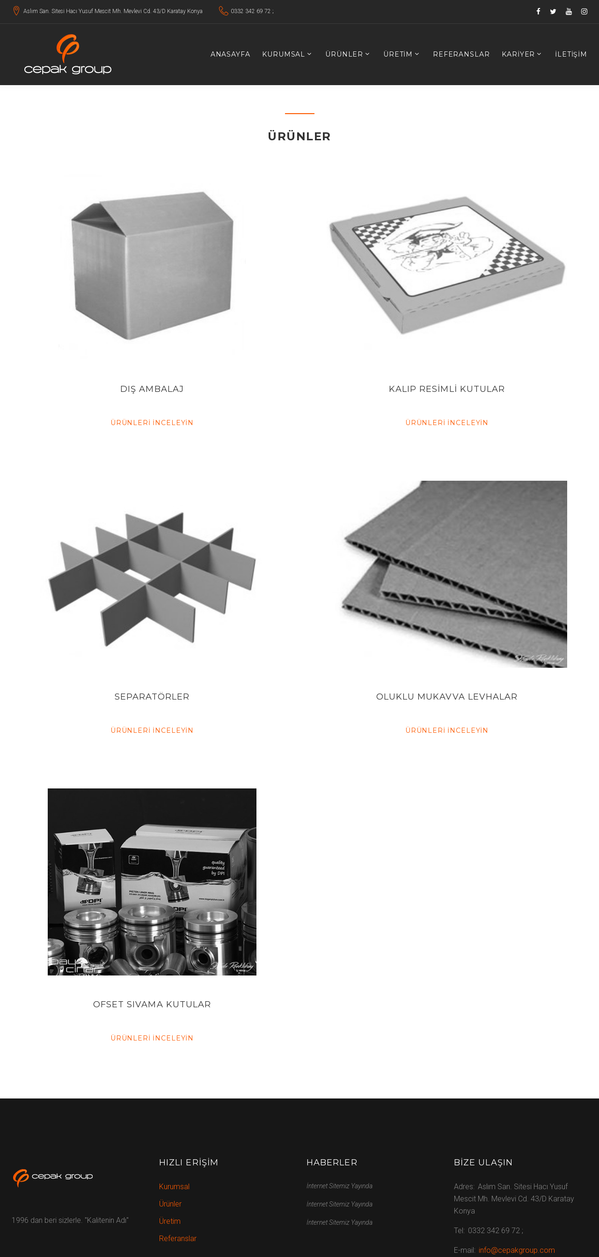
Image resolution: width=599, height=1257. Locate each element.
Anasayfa (230, 54)
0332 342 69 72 (251, 11)
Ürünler (344, 54)
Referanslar (461, 54)
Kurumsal (283, 54)
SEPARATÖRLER (152, 697)
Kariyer (518, 54)
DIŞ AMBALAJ (152, 389)
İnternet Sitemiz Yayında (340, 1186)
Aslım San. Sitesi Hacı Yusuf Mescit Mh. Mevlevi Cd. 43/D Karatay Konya (113, 11)
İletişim (571, 54)
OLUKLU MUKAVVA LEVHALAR (447, 697)
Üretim (398, 54)
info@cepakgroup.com (517, 1250)
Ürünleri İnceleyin (152, 423)
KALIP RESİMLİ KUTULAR (447, 389)
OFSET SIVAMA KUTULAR (152, 1004)
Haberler (332, 1162)
